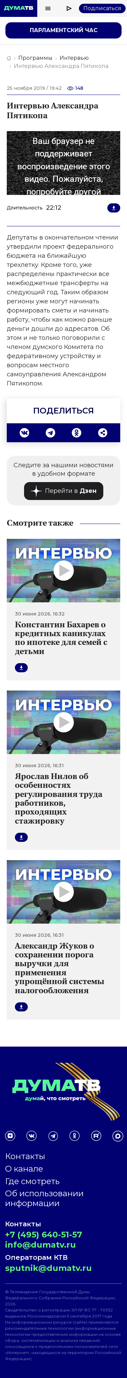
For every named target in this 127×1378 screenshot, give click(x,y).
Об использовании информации (44, 1198)
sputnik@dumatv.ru (48, 1268)
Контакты (25, 1156)
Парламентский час (64, 30)
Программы (35, 58)
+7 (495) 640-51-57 (43, 1234)
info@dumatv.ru (40, 1245)
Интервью (74, 58)
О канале (24, 1169)
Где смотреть (32, 1181)
